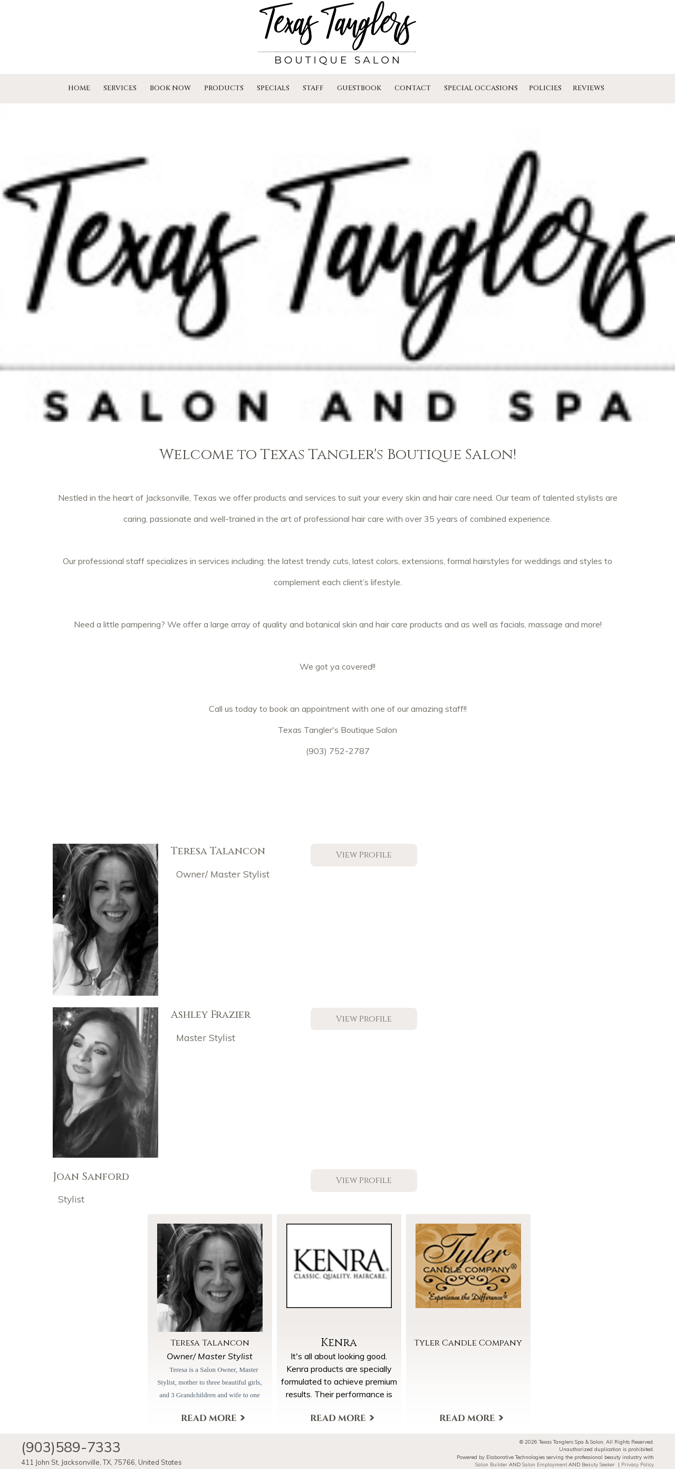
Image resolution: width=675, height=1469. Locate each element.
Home (79, 88)
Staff (313, 88)
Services (120, 88)
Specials (273, 88)
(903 (315, 751)
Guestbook (359, 88)
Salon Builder (491, 1464)
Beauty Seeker (598, 1464)
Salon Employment (544, 1464)
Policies (545, 88)
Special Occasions (481, 88)
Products (224, 88)
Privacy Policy (637, 1464)
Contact (412, 88)
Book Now (170, 88)
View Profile (364, 855)
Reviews (588, 88)
